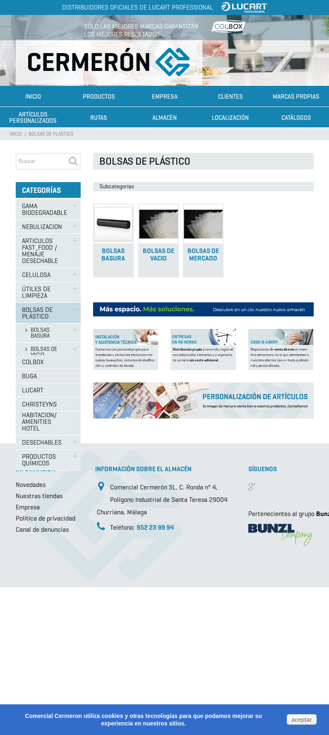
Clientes (230, 96)
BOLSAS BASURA (40, 332)
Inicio (33, 96)
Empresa (165, 96)
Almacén (164, 118)
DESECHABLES (42, 442)
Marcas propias (296, 96)
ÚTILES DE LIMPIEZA (36, 292)
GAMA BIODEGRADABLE (44, 209)
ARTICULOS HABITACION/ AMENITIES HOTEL (39, 418)
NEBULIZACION (42, 227)
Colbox (33, 507)
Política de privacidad (45, 668)
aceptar (301, 719)
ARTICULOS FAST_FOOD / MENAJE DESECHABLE (40, 251)
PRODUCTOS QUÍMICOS (39, 460)
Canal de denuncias (42, 680)
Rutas (98, 118)
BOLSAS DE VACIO (44, 352)
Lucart (32, 535)
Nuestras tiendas (39, 646)
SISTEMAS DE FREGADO (40, 391)
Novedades (31, 635)
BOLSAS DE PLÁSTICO (37, 313)
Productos (99, 96)
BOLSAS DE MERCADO (44, 371)
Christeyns (39, 549)
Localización (230, 118)
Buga (29, 521)
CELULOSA (36, 275)
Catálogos (296, 118)
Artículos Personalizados (33, 117)
